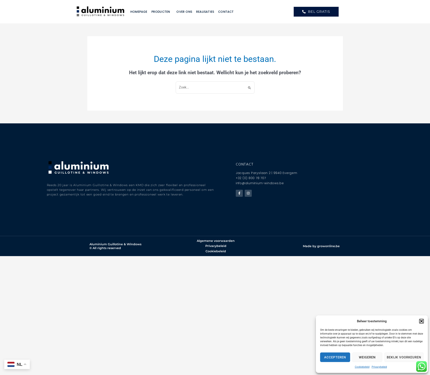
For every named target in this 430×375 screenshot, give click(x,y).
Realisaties (205, 12)
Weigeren (367, 357)
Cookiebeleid (362, 366)
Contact (226, 12)
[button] (421, 321)
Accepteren (335, 357)
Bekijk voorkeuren (404, 357)
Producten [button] (162, 11)
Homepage (138, 12)
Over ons (184, 12)
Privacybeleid (379, 366)
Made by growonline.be (321, 246)
